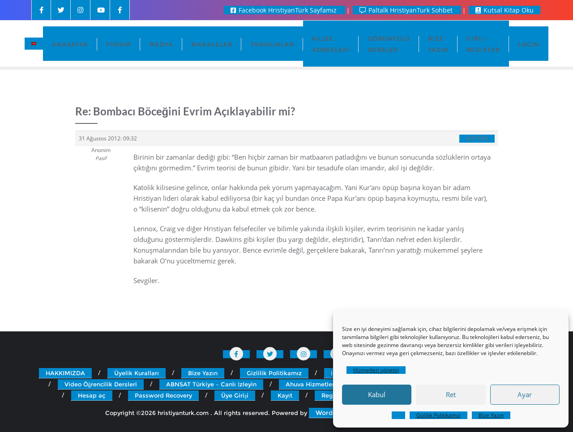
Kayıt (285, 395)
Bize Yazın (491, 415)
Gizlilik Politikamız (438, 415)
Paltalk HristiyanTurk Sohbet (406, 10)
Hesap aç (92, 395)
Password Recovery (163, 395)
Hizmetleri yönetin (376, 370)
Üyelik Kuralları (136, 373)
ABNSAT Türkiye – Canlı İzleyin (211, 384)
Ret (451, 394)
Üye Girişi (234, 395)
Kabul (376, 394)
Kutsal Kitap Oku (504, 10)
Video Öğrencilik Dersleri (100, 384)
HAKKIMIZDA (65, 373)
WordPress (333, 413)
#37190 (477, 139)
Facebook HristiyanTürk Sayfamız (284, 10)
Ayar (524, 394)
